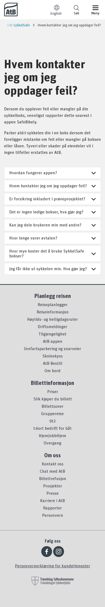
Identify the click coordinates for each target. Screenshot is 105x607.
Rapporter (52, 507)
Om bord (52, 370)
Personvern (52, 515)
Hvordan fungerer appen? (52, 172)
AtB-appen (52, 341)
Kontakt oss (52, 463)
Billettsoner (52, 406)
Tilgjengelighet (52, 334)
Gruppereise (52, 413)
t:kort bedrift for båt (52, 428)
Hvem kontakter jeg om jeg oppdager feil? (52, 185)
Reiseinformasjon (53, 312)
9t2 (52, 421)
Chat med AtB (52, 471)
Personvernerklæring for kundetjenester (52, 565)
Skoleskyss (52, 356)
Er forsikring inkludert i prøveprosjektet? (52, 198)
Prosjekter (52, 485)
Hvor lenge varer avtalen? (52, 238)
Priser (52, 391)
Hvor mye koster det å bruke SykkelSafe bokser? (52, 253)
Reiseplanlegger (53, 304)
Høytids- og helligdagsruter (52, 319)
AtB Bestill (52, 363)
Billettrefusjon (52, 478)
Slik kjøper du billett (52, 398)
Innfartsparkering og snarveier (52, 348)
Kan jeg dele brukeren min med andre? (52, 225)
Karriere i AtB (52, 500)
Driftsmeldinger (52, 326)
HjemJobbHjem (52, 435)
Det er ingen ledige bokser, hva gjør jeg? (52, 211)
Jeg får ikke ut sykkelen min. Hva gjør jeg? (52, 268)
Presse (52, 493)
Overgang (52, 443)
